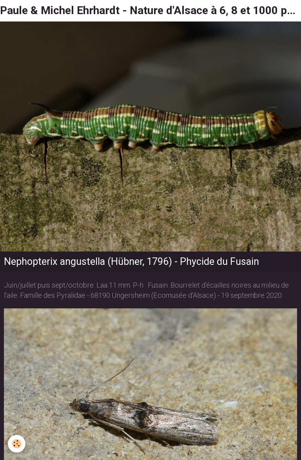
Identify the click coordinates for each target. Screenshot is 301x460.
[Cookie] (16, 444)
